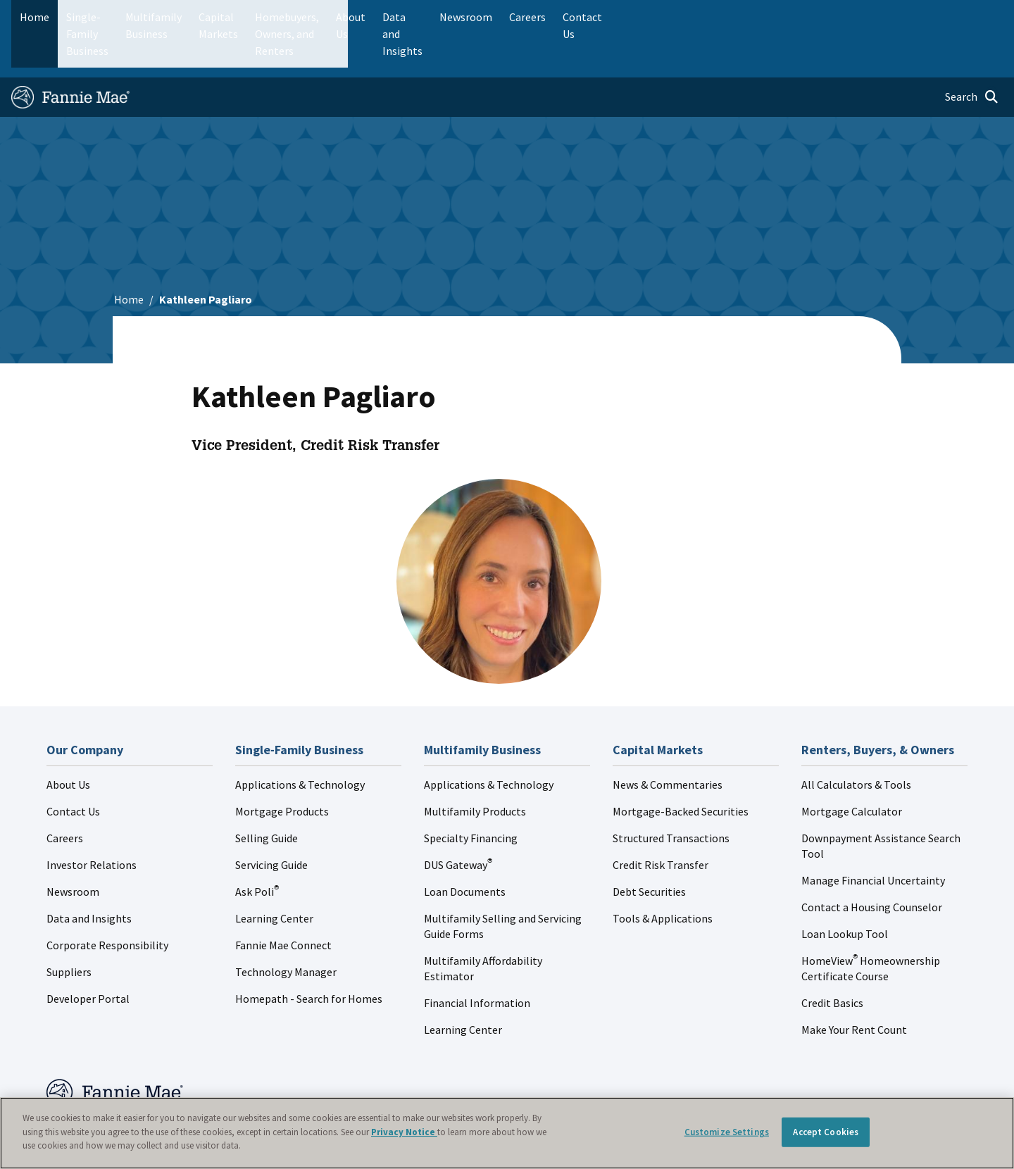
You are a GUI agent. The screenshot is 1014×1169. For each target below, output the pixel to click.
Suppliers (69, 927)
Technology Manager (286, 927)
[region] (507, 1133)
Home (34, 17)
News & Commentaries (667, 740)
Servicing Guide (271, 820)
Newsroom (72, 847)
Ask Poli (257, 847)
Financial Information (477, 958)
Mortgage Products (282, 767)
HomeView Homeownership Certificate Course (870, 924)
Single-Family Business (121, 17)
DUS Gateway (458, 820)
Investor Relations (91, 820)
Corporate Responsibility (107, 901)
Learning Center (274, 874)
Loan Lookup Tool (844, 889)
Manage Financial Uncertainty (873, 836)
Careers (64, 794)
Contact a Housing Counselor (871, 863)
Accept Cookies (825, 1132)
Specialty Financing (471, 794)
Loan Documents (465, 847)
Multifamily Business (244, 17)
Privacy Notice (404, 1132)
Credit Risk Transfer (660, 820)
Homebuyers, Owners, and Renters (488, 17)
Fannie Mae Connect (283, 901)
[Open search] (972, 53)
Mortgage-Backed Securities (681, 767)
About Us (68, 740)
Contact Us (73, 767)
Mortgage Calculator (851, 767)
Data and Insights (89, 874)
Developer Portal (88, 954)
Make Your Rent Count (854, 985)
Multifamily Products (475, 767)
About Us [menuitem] (677, 17)
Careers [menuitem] (905, 17)
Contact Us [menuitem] (967, 17)
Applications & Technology (300, 740)
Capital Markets (349, 17)
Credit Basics (832, 958)
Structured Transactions (671, 794)
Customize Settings (726, 1132)
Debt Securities (649, 847)
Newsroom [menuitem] (844, 17)
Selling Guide (266, 794)
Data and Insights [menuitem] (758, 17)
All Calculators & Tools (856, 740)
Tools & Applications (663, 874)
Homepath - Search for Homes (308, 954)
